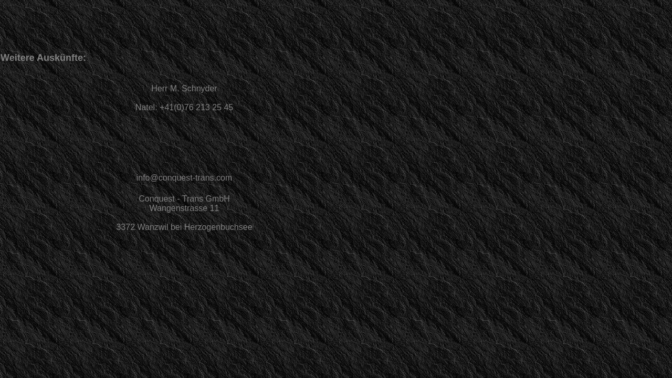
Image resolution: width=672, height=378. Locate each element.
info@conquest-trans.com (184, 177)
